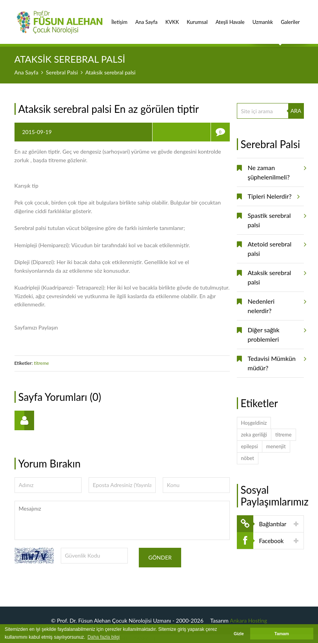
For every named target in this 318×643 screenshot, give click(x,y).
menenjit (276, 446)
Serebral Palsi (62, 72)
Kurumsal (197, 17)
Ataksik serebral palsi (276, 274)
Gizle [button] (239, 633)
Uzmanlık (263, 17)
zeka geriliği (254, 434)
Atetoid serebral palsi (276, 246)
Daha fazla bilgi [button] (103, 637)
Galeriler (290, 17)
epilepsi (249, 446)
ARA (296, 110)
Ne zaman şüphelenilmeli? (276, 169)
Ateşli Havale (230, 17)
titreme (42, 363)
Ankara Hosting (248, 620)
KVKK (172, 17)
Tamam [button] (281, 633)
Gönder (160, 557)
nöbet (247, 458)
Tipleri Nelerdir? (272, 196)
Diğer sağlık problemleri (276, 332)
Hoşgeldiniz (254, 423)
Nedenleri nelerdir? (276, 303)
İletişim (119, 17)
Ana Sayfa (146, 17)
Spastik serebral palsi (276, 217)
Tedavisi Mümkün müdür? (276, 360)
